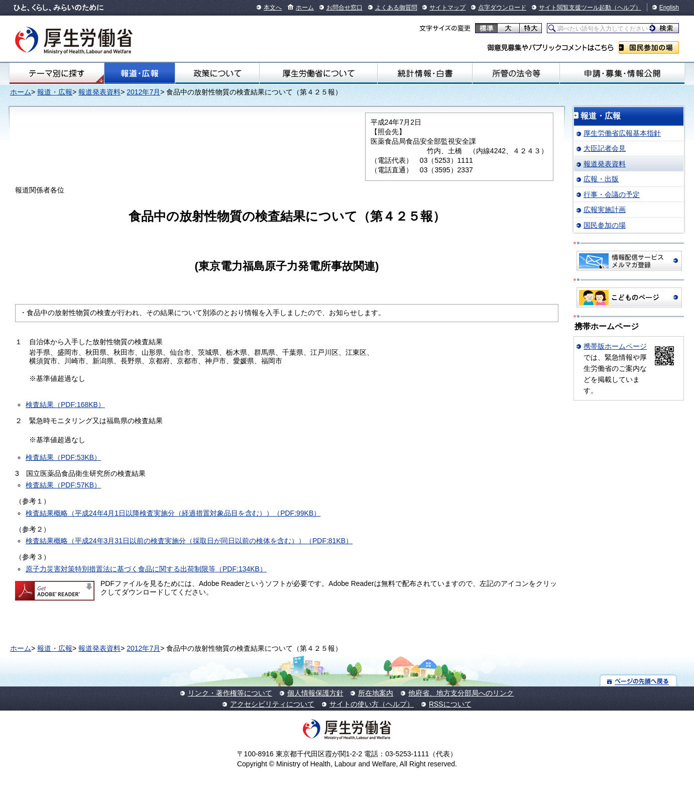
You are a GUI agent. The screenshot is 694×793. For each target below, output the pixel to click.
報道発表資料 (99, 92)
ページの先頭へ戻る (638, 680)
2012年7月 (143, 92)
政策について (217, 73)
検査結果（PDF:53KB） (63, 457)
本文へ (273, 7)
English (669, 7)
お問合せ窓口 (344, 7)
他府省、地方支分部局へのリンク (461, 693)
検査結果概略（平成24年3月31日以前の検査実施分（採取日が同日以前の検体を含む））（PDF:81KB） (189, 541)
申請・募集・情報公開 (622, 73)
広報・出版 (601, 179)
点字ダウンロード (502, 7)
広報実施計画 (605, 210)
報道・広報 (139, 73)
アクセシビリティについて (272, 704)
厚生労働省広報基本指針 (622, 133)
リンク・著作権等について (230, 693)
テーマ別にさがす (56, 73)
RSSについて (450, 704)
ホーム (305, 7)
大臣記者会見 (605, 148)
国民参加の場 (649, 47)
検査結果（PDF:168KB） (65, 405)
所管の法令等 (516, 73)
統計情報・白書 (425, 73)
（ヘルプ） (626, 7)
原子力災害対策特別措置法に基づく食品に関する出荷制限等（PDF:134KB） (146, 569)
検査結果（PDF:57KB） (63, 485)
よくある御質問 (396, 7)
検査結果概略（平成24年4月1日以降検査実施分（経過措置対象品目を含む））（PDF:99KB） (173, 513)
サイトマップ (447, 7)
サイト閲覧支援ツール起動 (575, 7)
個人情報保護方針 (315, 693)
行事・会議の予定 (612, 194)
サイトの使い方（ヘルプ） (371, 704)
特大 (530, 28)
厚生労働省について (318, 73)
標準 (486, 28)
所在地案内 (375, 693)
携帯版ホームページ (615, 346)
